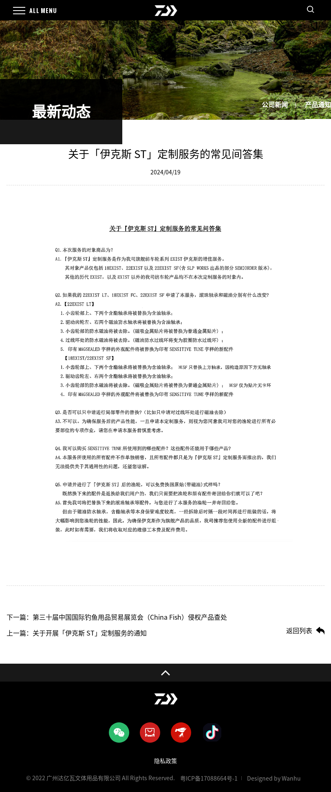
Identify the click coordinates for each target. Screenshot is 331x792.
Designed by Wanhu (274, 778)
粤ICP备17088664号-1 (209, 778)
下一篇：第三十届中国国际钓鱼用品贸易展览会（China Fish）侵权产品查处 (117, 617)
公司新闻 (275, 104)
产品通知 (318, 104)
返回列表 (299, 630)
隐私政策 (165, 761)
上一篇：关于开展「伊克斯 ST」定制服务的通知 (77, 633)
